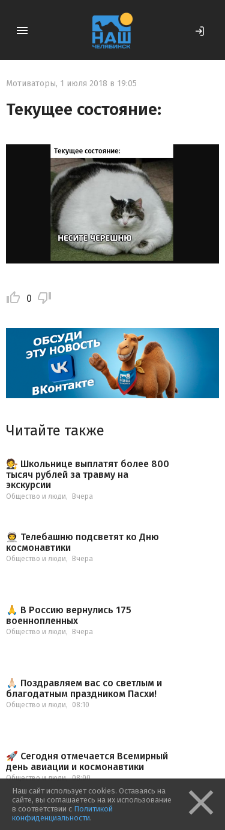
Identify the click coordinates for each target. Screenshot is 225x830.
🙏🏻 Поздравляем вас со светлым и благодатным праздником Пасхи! (84, 688)
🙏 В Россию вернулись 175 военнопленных (68, 615)
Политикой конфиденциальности (62, 813)
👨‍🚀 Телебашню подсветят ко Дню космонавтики (82, 542)
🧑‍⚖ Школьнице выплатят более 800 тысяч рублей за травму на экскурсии (87, 474)
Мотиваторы (31, 83)
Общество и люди (36, 496)
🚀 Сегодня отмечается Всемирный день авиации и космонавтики (87, 761)
